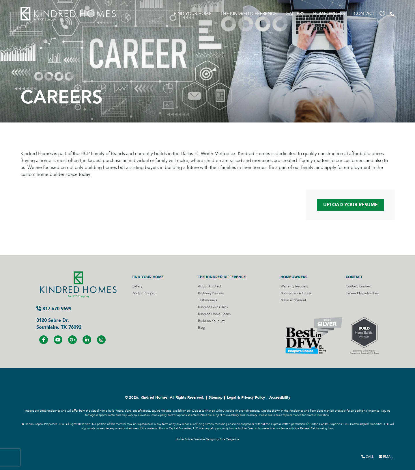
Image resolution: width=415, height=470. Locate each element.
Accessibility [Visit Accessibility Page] (279, 397)
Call (367, 456)
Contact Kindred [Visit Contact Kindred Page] (358, 286)
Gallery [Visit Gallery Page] (294, 13)
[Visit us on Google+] (72, 339)
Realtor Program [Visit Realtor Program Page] (144, 293)
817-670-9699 (53, 308)
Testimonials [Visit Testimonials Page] (207, 300)
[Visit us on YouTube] (58, 339)
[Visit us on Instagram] (101, 339)
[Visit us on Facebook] (43, 339)
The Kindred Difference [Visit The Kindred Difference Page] (248, 13)
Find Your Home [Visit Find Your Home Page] (193, 13)
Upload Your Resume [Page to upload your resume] (350, 204)
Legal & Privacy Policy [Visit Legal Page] (246, 397)
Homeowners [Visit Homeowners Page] (329, 13)
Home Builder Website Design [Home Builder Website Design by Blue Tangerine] (195, 439)
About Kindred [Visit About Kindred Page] (209, 286)
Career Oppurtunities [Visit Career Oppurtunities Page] (362, 293)
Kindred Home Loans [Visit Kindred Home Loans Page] (214, 314)
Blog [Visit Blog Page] (201, 328)
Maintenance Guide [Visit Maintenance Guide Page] (296, 293)
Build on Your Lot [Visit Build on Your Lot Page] (211, 321)
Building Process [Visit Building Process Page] (211, 293)
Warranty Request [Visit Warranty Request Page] (294, 286)
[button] (382, 14)
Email (386, 456)
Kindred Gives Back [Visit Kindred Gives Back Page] (213, 307)
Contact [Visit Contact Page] (364, 13)
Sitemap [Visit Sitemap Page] (216, 397)
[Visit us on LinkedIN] (87, 339)
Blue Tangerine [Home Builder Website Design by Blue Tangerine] (229, 439)
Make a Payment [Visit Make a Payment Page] (293, 300)
